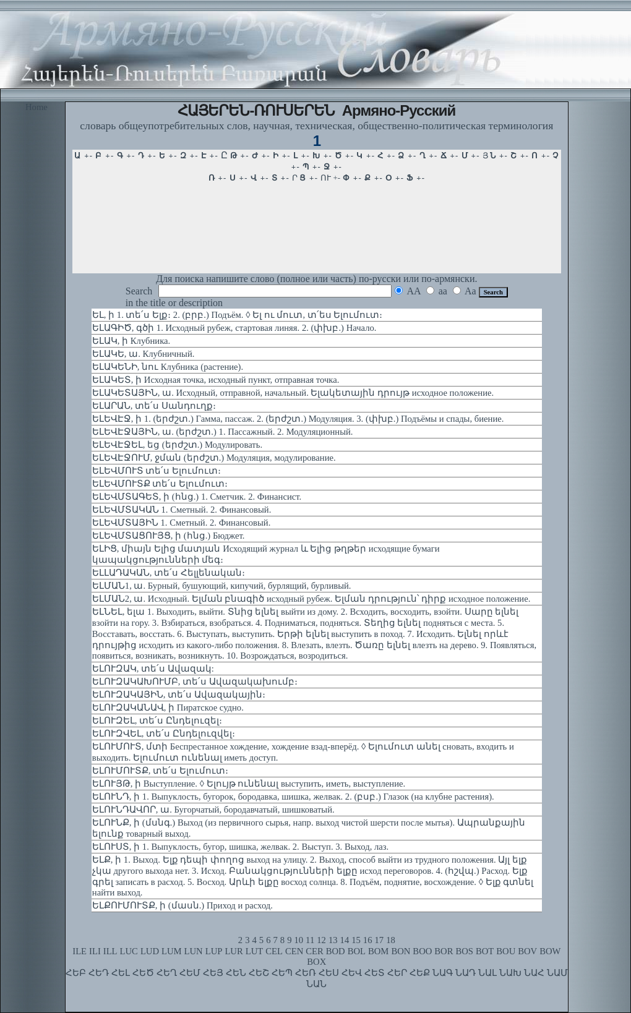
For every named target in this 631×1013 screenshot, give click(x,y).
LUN (193, 951)
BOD (335, 951)
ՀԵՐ (397, 973)
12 (321, 940)
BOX (316, 962)
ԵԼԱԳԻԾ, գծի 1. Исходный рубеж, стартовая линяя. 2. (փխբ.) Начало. (234, 328)
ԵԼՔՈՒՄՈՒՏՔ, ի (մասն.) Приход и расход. (182, 905)
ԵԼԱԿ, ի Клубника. (131, 341)
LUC (129, 951)
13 (333, 940)
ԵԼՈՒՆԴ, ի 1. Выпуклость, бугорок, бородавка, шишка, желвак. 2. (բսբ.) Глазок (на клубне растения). (293, 796)
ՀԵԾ (143, 973)
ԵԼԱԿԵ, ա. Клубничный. (143, 354)
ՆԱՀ (534, 973)
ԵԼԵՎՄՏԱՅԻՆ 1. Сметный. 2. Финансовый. (181, 523)
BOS (464, 951)
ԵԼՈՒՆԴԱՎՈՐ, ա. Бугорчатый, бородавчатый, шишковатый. (213, 809)
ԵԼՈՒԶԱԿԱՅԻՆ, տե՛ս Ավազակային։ (178, 694)
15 (356, 940)
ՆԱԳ (442, 973)
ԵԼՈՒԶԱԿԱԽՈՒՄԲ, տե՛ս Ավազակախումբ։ (195, 681)
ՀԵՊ (282, 973)
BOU (505, 951)
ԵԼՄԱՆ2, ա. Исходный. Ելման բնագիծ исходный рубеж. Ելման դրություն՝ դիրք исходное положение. (311, 599)
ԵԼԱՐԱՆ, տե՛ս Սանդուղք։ (154, 406)
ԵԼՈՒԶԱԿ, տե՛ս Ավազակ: (153, 668)
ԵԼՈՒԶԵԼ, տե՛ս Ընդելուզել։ (157, 720)
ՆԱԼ (487, 973)
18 (390, 940)
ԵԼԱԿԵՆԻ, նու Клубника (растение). (167, 367)
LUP (214, 951)
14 (345, 940)
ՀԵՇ (259, 973)
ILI (95, 951)
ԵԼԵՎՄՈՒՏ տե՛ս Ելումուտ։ (156, 471)
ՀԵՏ (374, 973)
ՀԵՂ (167, 973)
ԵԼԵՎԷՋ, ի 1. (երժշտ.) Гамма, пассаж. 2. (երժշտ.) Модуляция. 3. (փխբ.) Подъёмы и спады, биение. (298, 419)
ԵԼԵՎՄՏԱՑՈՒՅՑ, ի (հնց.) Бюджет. (168, 536)
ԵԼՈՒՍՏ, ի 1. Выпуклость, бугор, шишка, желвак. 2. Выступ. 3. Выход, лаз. (240, 847)
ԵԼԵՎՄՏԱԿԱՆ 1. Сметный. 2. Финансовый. (182, 510)
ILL (110, 951)
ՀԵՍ (329, 973)
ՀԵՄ (189, 973)
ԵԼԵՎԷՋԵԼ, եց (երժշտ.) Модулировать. (177, 445)
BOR (443, 951)
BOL (357, 951)
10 (298, 940)
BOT (485, 951)
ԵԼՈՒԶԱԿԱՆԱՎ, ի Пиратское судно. (168, 707)
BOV (527, 951)
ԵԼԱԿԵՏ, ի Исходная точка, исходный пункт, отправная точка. (216, 380)
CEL (274, 951)
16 (367, 940)
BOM (378, 951)
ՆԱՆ (316, 984)
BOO (422, 951)
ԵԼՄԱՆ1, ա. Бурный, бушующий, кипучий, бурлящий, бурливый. (221, 586)
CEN (294, 951)
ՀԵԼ (120, 973)
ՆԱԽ (510, 973)
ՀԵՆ (236, 973)
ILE (79, 951)
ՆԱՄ (557, 973)
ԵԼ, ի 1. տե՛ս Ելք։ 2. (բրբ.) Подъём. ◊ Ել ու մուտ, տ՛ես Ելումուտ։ (237, 315)
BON (400, 951)
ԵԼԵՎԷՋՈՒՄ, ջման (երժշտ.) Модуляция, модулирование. (214, 458)
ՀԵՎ (351, 973)
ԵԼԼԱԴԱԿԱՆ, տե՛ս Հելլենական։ (168, 573)
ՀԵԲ (76, 973)
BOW (549, 951)
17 (379, 940)
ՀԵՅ (213, 973)
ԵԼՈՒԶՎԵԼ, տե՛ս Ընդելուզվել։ (163, 733)
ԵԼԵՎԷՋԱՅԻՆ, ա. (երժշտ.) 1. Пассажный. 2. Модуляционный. (222, 432)
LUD (149, 951)
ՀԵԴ (98, 973)
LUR (234, 951)
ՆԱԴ (465, 973)
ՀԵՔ (420, 973)
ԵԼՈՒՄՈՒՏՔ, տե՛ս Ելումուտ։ (160, 771)
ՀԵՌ (305, 973)
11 (310, 940)
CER (315, 951)
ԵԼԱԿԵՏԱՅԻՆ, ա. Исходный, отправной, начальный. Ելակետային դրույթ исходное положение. (293, 393)
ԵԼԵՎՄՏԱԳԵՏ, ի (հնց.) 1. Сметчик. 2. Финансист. (196, 497)
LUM (171, 951)
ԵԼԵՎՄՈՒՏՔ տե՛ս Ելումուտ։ (160, 484)
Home (36, 107)
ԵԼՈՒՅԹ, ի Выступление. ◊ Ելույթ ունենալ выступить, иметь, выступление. (248, 784)
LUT (255, 951)
